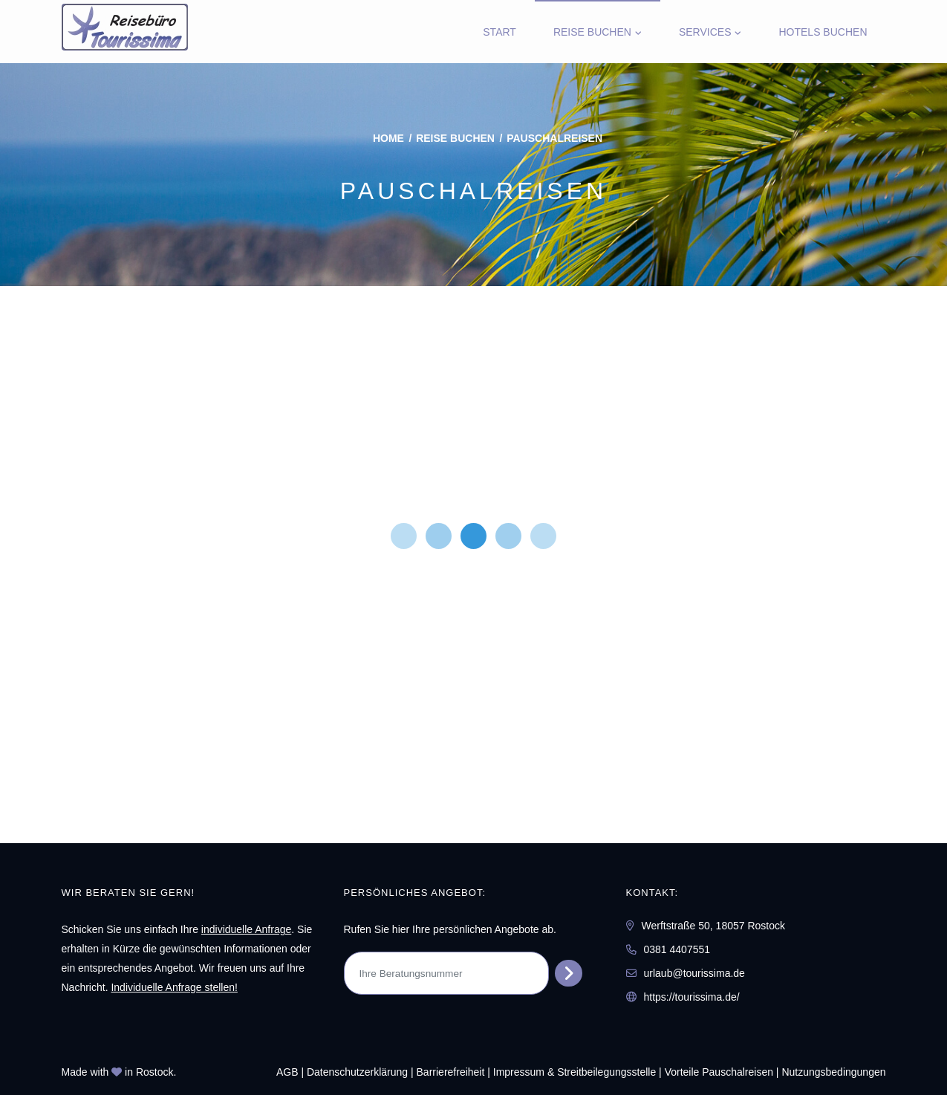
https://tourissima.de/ (692, 997)
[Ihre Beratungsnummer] (447, 973)
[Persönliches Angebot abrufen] (568, 973)
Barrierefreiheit (451, 1072)
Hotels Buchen (822, 32)
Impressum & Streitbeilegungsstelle (574, 1072)
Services (705, 32)
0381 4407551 (677, 949)
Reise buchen (592, 32)
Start (499, 32)
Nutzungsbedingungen (833, 1072)
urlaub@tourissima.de (694, 973)
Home (388, 138)
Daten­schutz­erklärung (357, 1072)
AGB (287, 1072)
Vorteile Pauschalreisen (719, 1072)
